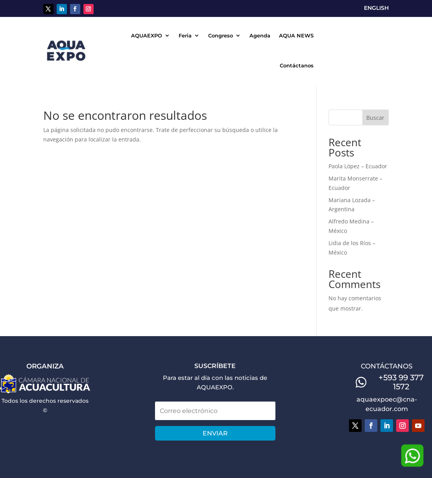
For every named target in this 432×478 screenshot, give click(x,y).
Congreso (220, 35)
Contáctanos (297, 65)
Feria (185, 35)
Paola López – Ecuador (358, 166)
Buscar (375, 117)
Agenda (259, 35)
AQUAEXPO (146, 35)
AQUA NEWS (296, 35)
